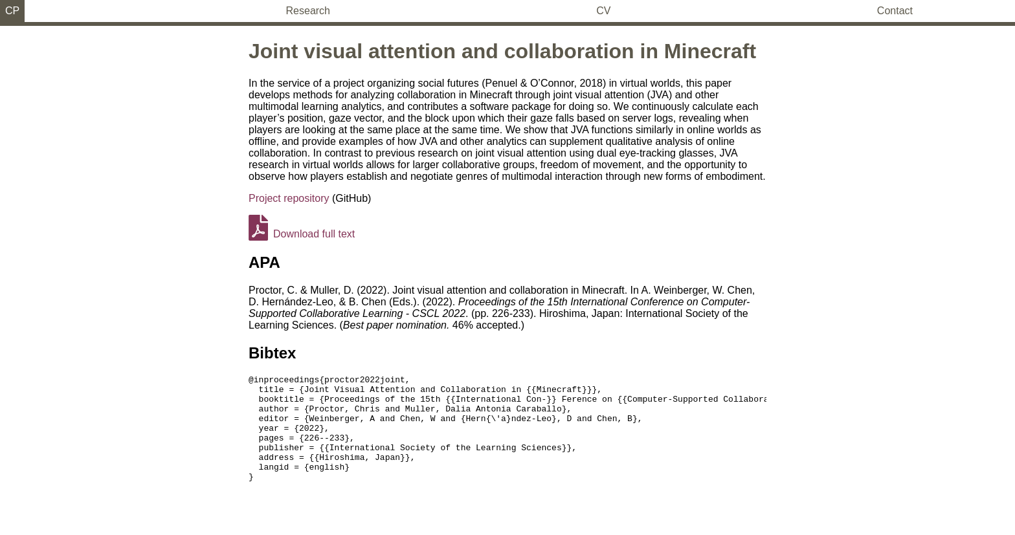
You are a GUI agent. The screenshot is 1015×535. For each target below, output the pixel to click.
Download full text (302, 233)
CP (12, 10)
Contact (895, 10)
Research (308, 10)
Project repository (289, 198)
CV (603, 10)
